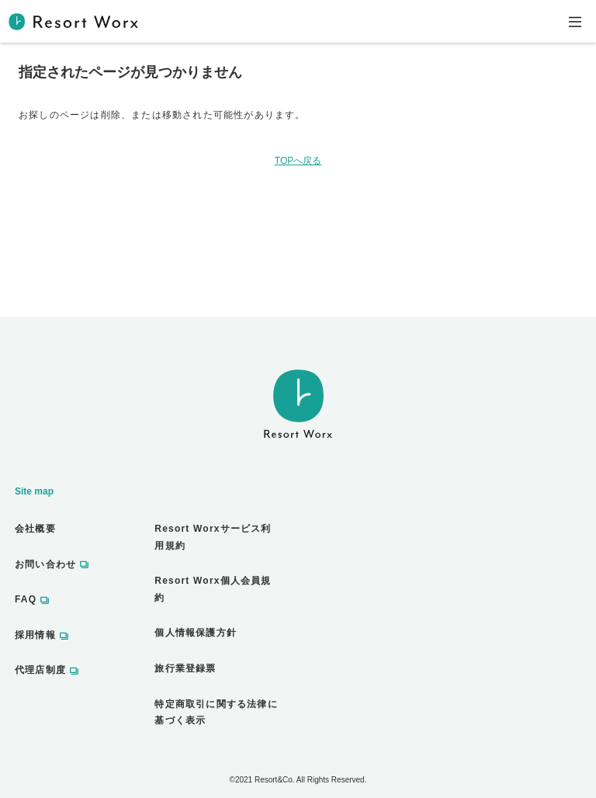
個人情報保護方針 (195, 632)
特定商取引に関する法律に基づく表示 (215, 713)
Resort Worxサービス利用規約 (212, 537)
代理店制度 (40, 669)
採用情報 (35, 635)
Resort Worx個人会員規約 (212, 589)
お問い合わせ (45, 564)
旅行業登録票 (185, 668)
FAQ (25, 599)
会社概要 (35, 528)
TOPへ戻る (298, 160)
